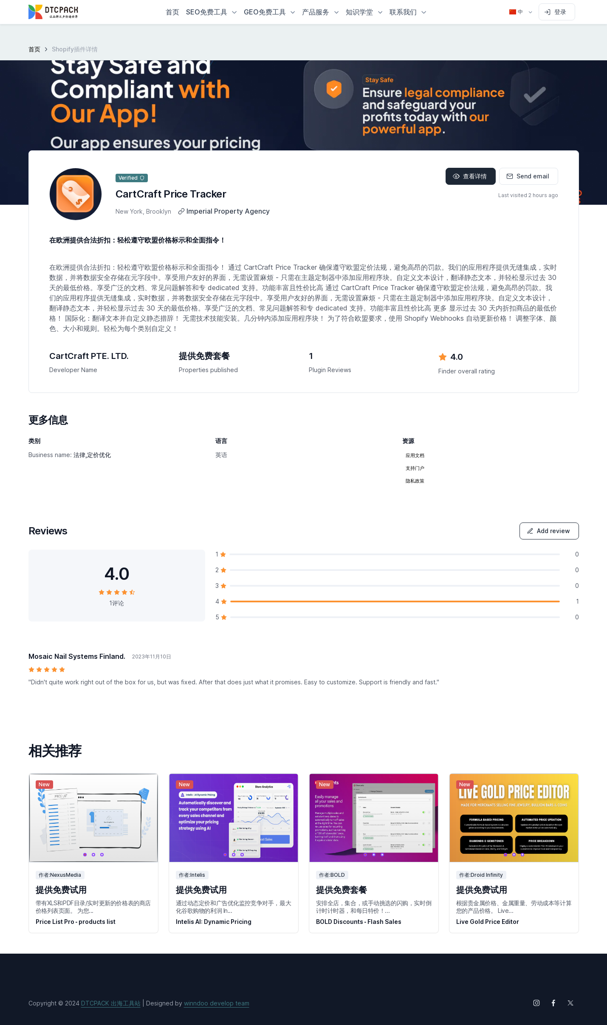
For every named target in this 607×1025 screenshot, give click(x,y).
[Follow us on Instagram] (536, 1002)
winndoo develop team (216, 1003)
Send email (527, 176)
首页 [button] (172, 12)
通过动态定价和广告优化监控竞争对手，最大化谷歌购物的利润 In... (233, 906)
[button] (211, 11)
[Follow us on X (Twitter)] (570, 1002)
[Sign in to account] (557, 11)
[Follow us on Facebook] (553, 1002)
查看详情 (470, 176)
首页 (34, 49)
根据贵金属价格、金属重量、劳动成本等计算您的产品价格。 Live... (514, 906)
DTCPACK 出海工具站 (111, 1003)
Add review (548, 530)
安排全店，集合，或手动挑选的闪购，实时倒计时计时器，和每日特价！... (374, 906)
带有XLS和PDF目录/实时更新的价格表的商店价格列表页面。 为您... (93, 906)
